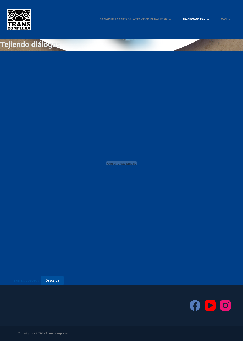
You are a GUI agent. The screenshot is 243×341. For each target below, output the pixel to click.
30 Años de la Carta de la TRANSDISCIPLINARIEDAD (136, 19)
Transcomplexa (197, 19)
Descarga (52, 280)
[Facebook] (195, 305)
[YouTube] (210, 305)
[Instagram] (225, 305)
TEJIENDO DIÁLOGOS (25, 280)
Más (226, 19)
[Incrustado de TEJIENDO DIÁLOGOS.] (121, 163)
